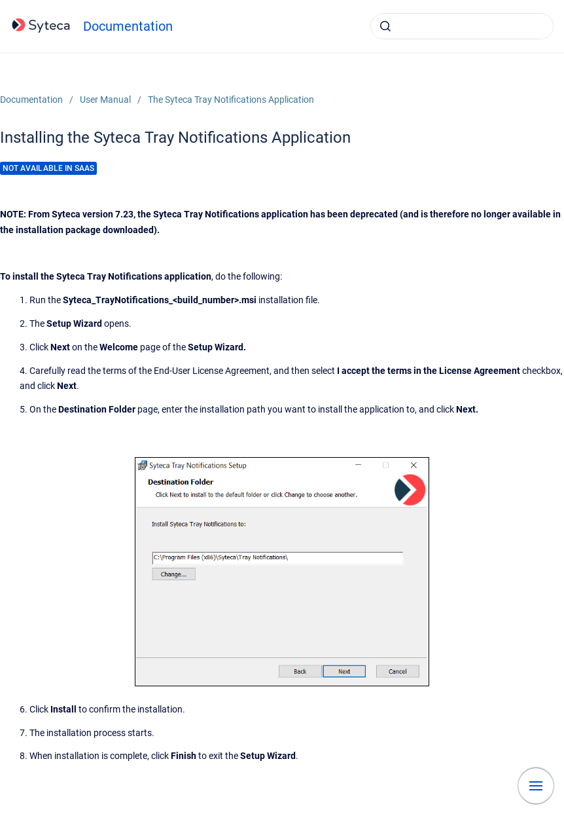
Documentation (128, 26)
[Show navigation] (536, 786)
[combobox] (462, 26)
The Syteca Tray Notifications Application (231, 99)
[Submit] (385, 26)
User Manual (105, 99)
